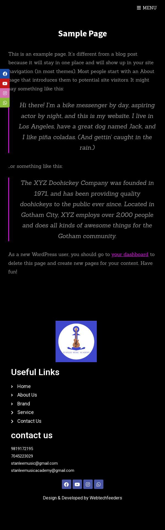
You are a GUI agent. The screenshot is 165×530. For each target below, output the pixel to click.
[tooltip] (5, 74)
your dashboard (129, 254)
